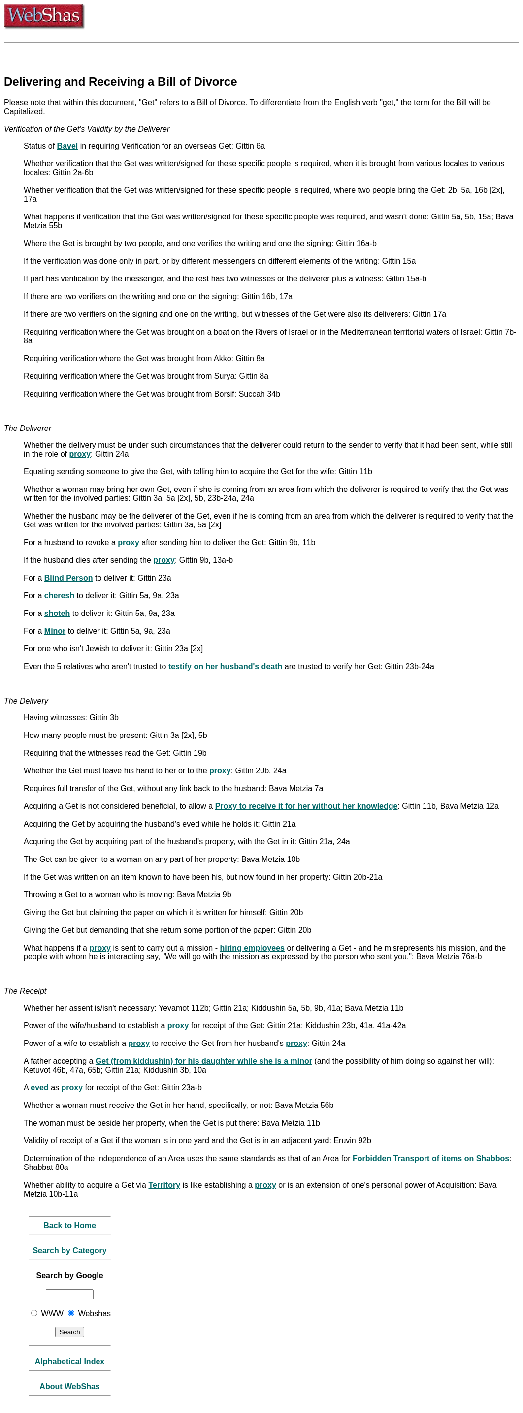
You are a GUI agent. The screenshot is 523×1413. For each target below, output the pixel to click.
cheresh (59, 595)
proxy (80, 454)
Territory (164, 1185)
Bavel (67, 146)
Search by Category (69, 1250)
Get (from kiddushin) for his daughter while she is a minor (204, 1061)
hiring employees (252, 948)
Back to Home (69, 1225)
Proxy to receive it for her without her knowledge (306, 806)
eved (39, 1087)
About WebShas (69, 1386)
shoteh (57, 613)
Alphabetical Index (69, 1361)
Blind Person (68, 578)
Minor (55, 631)
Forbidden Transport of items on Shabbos (431, 1158)
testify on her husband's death (225, 666)
